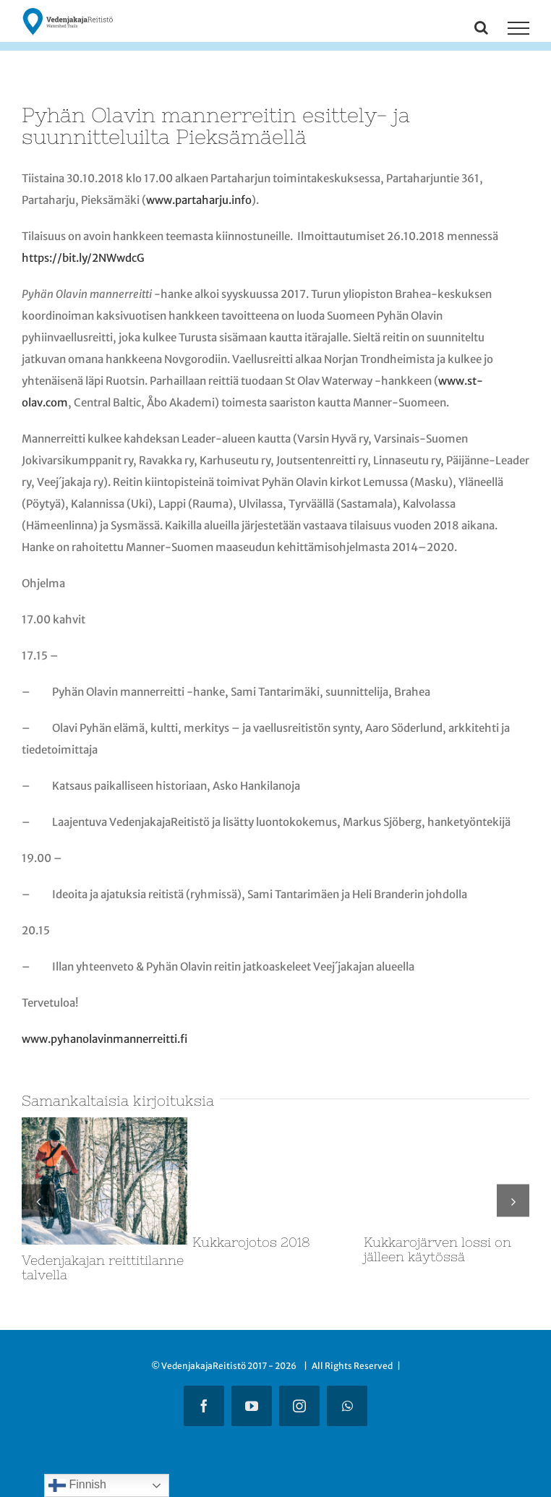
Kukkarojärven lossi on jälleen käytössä (437, 1249)
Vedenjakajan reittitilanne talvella (103, 1267)
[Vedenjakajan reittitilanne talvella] (104, 1124)
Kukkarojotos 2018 (251, 1242)
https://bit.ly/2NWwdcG (83, 258)
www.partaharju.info (199, 200)
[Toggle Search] (481, 27)
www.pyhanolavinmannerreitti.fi (104, 1039)
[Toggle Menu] (518, 28)
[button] (38, 1201)
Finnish (77, 1485)
